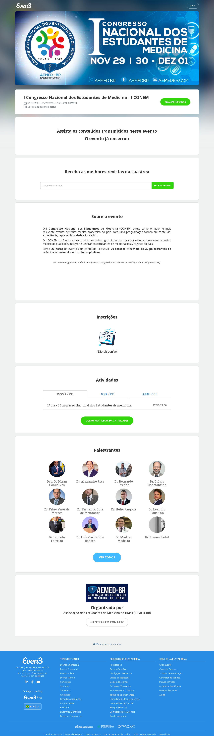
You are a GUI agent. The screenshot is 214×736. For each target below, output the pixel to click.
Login (192, 6)
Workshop (65, 694)
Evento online (67, 673)
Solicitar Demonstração (170, 673)
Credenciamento (118, 716)
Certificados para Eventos (122, 711)
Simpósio (64, 686)
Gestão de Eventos (119, 681)
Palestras (64, 707)
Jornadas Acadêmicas (70, 699)
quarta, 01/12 (149, 393)
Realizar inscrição (175, 101)
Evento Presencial (69, 669)
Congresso (65, 681)
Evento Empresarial (69, 664)
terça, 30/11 (107, 393)
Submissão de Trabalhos (122, 690)
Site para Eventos (118, 707)
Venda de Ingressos (119, 677)
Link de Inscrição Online (121, 703)
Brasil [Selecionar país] (32, 706)
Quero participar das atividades (107, 420)
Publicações (116, 664)
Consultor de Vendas (169, 677)
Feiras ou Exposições (70, 716)
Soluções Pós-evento (120, 686)
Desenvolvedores (168, 690)
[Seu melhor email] (96, 185)
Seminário (65, 690)
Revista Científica (118, 669)
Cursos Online (67, 703)
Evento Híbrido (67, 677)
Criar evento (165, 664)
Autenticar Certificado (170, 686)
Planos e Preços (167, 681)
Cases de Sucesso (168, 669)
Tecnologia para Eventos (122, 694)
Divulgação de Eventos (121, 673)
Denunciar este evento (107, 644)
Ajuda (162, 694)
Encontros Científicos (70, 711)
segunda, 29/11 (65, 393)
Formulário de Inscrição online (125, 699)
